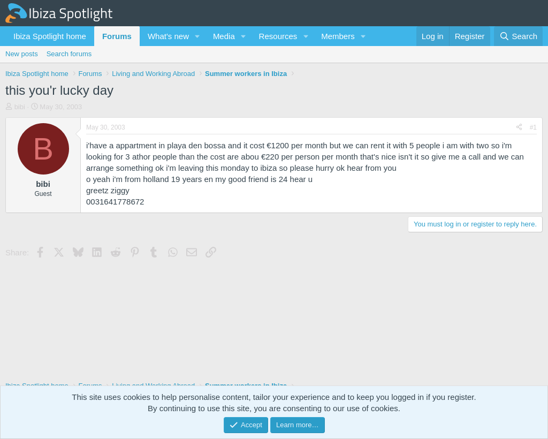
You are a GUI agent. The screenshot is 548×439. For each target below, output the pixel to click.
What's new (168, 36)
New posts (21, 54)
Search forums (69, 54)
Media (224, 36)
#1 (533, 127)
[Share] (519, 128)
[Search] (518, 36)
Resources (278, 36)
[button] (197, 36)
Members (338, 36)
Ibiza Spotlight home (49, 36)
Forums (117, 36)
